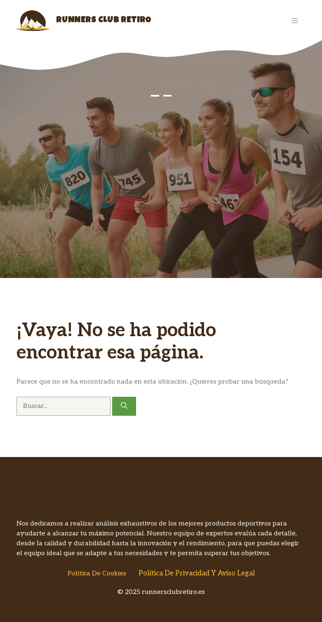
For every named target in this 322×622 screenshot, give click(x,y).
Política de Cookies (97, 573)
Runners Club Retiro (103, 20)
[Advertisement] (161, 216)
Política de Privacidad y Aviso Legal (197, 573)
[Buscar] (124, 406)
